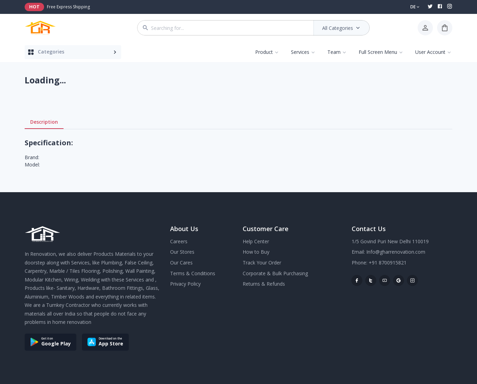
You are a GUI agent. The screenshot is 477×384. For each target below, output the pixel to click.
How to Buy (256, 251)
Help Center (256, 241)
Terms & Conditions (192, 273)
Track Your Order (262, 262)
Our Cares (181, 262)
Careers (178, 241)
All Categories (342, 27)
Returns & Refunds (264, 283)
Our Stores (182, 251)
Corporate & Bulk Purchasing (275, 273)
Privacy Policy (185, 283)
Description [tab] (44, 122)
